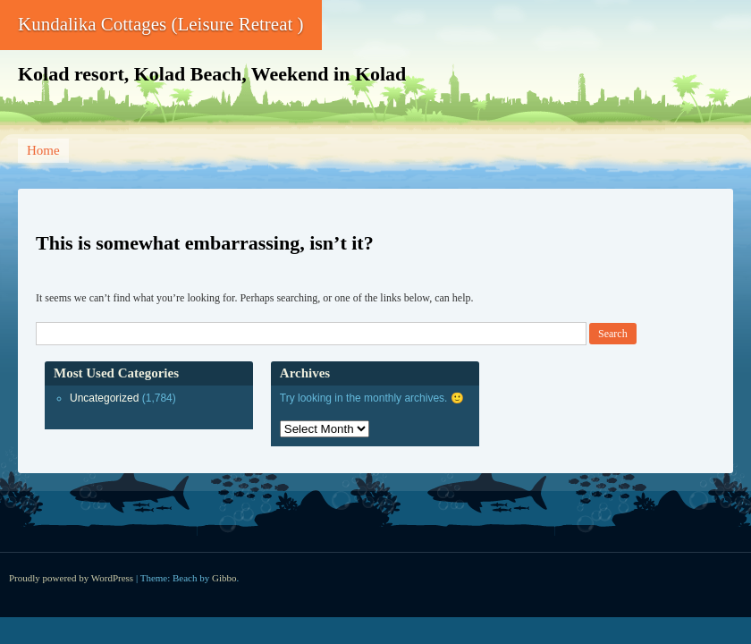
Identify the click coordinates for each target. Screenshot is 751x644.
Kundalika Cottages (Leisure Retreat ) (161, 24)
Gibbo (224, 577)
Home (43, 150)
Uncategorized (104, 398)
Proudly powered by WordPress (71, 577)
